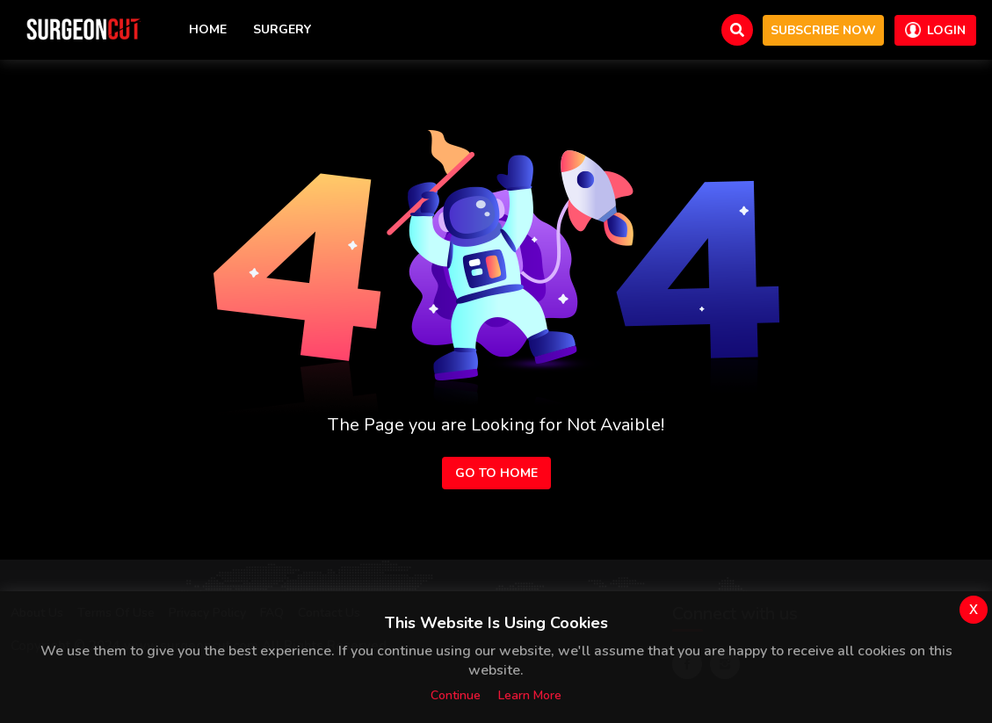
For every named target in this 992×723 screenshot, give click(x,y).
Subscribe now (823, 30)
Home (208, 29)
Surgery (282, 29)
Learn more (529, 695)
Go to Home (496, 473)
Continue (456, 695)
